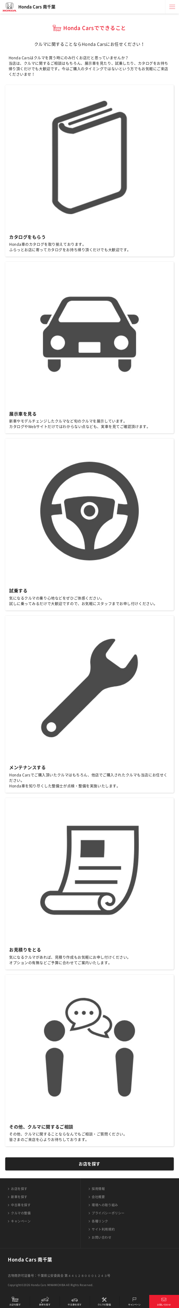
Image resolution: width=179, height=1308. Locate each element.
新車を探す (19, 1196)
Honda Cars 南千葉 (36, 7)
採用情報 (98, 1188)
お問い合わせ (101, 1237)
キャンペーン (21, 1221)
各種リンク (100, 1221)
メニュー (172, 7)
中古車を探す (21, 1205)
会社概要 (98, 1196)
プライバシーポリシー (108, 1213)
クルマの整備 (21, 1213)
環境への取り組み (105, 1205)
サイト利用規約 (103, 1229)
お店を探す (89, 1164)
